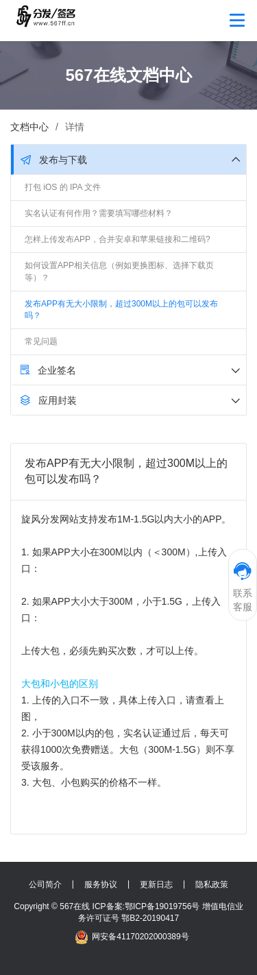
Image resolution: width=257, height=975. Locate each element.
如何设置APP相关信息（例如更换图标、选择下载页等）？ (119, 271)
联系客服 (242, 586)
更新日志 (156, 884)
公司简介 (45, 884)
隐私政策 (211, 884)
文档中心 (29, 126)
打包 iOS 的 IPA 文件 (63, 187)
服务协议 (100, 884)
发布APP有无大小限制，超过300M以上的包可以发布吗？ (121, 309)
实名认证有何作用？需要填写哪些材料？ (99, 213)
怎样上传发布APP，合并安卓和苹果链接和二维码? (117, 239)
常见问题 (41, 341)
